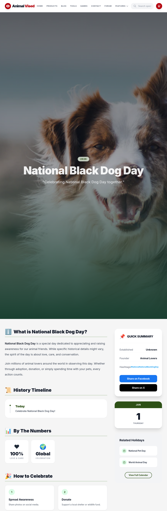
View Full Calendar (138, 475)
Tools (73, 6)
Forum (108, 6)
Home (40, 6)
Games (83, 6)
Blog (63, 6)
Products (52, 6)
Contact (96, 6)
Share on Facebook (138, 378)
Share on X (138, 387)
